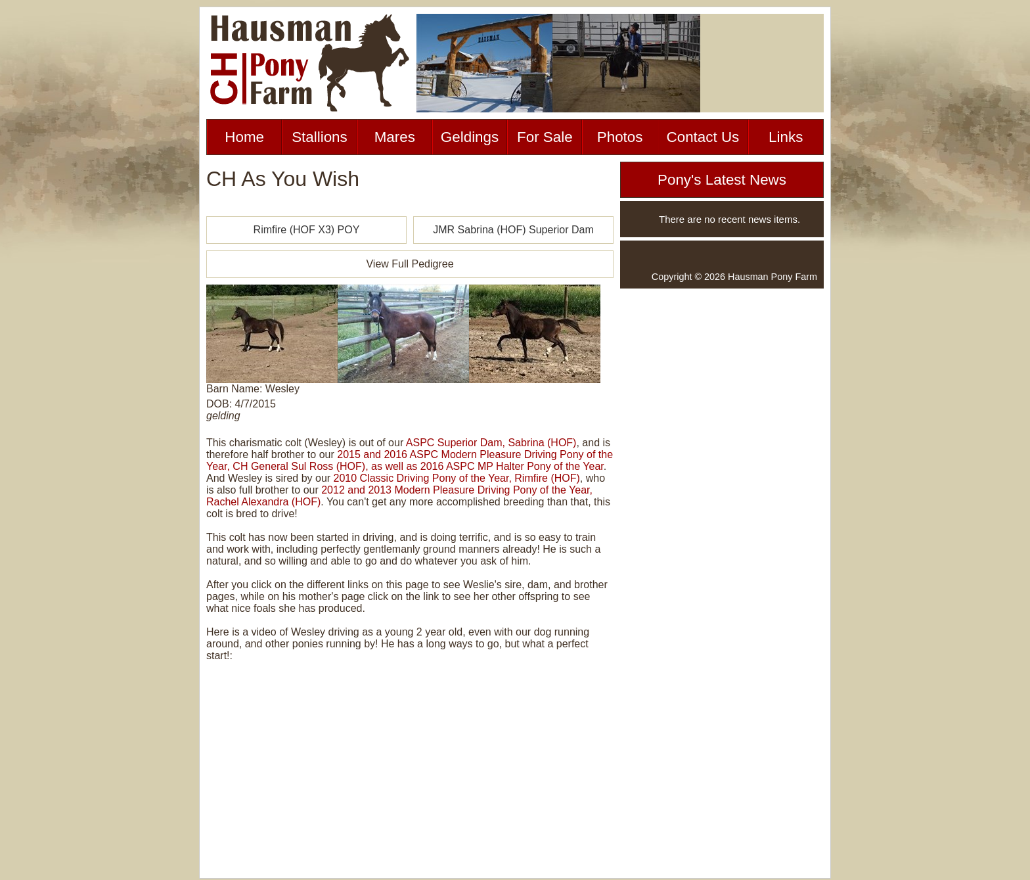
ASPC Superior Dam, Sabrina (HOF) (491, 442)
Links (786, 137)
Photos (620, 137)
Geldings (470, 137)
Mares (394, 137)
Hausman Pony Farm (772, 276)
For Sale (545, 137)
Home (244, 137)
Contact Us (703, 137)
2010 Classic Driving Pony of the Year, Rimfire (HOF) (457, 478)
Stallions (319, 137)
